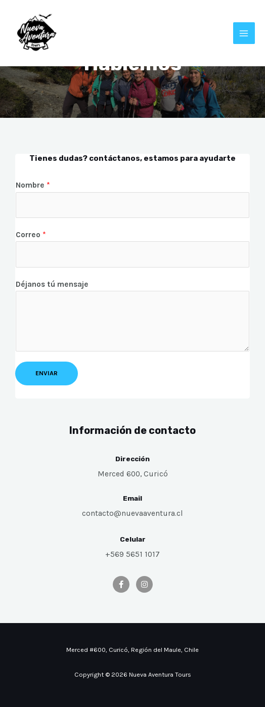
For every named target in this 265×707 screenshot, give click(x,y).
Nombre (33, 185)
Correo (31, 234)
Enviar (46, 373)
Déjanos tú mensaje (52, 284)
